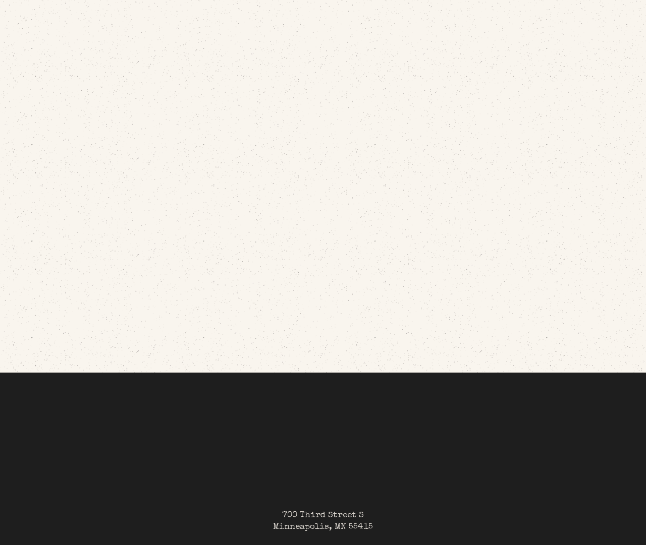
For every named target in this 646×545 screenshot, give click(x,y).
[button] (506, 26)
